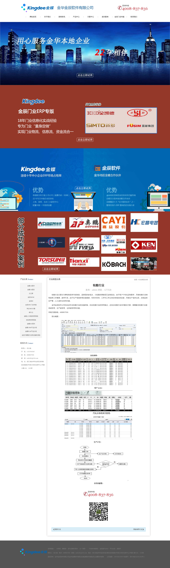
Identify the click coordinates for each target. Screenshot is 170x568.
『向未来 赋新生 (93, 549)
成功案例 (105, 17)
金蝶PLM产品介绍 (31, 331)
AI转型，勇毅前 (61, 549)
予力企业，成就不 (115, 549)
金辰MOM (31, 297)
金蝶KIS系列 (31, 324)
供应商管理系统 (31, 320)
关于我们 (47, 17)
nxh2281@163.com (32, 358)
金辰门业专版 (119, 17)
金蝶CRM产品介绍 (31, 327)
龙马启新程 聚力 (73, 549)
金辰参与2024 (104, 549)
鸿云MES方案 (31, 308)
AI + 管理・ (83, 549)
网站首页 (33, 17)
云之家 (31, 293)
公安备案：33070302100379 (115, 557)
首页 (135, 280)
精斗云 (31, 312)
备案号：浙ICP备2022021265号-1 (134, 557)
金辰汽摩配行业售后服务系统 (31, 335)
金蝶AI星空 (31, 286)
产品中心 (76, 17)
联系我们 (134, 17)
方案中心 (90, 17)
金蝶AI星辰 (31, 289)
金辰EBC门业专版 (31, 305)
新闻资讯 (62, 17)
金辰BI (31, 301)
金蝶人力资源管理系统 (31, 316)
